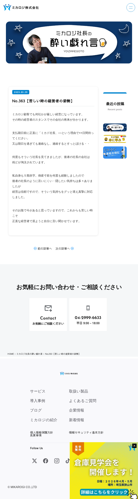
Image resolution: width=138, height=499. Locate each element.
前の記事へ (43, 248)
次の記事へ (65, 248)
